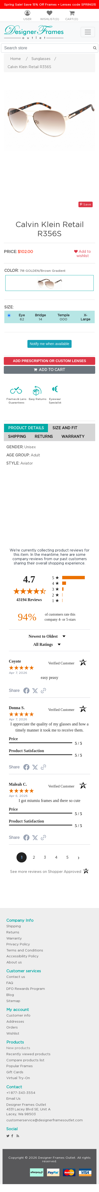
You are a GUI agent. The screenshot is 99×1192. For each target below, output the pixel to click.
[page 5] (67, 857)
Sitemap (13, 1001)
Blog (10, 995)
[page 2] (34, 857)
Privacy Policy (18, 944)
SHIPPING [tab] (17, 437)
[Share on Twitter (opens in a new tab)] (35, 691)
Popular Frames (19, 1066)
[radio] (71, 577)
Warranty (14, 938)
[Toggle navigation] (88, 32)
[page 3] (45, 857)
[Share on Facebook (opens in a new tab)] (26, 691)
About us (14, 962)
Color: (11, 271)
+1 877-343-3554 (20, 1093)
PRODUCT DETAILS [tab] (26, 428)
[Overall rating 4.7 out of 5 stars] (29, 591)
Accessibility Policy (22, 956)
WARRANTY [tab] (72, 437)
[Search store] (49, 48)
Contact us (15, 977)
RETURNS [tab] (44, 437)
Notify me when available (49, 344)
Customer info (18, 1015)
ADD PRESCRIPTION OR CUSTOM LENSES (49, 361)
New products (18, 1048)
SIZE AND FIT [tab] (65, 428)
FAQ (9, 983)
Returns (12, 932)
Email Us (13, 1098)
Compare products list (25, 1060)
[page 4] (56, 857)
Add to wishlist (82, 253)
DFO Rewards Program (25, 989)
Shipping (13, 926)
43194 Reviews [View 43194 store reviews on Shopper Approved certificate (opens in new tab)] (33, 599)
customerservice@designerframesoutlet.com (44, 1120)
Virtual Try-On (18, 1078)
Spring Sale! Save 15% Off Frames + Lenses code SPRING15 (50, 4)
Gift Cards (14, 1072)
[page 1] (21, 857)
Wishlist (12, 1033)
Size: (8, 307)
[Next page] (78, 857)
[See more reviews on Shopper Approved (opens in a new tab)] (43, 691)
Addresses (15, 1021)
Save (85, 204)
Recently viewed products (28, 1054)
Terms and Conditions (24, 950)
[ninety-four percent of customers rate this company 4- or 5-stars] (49, 617)
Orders (12, 1027)
